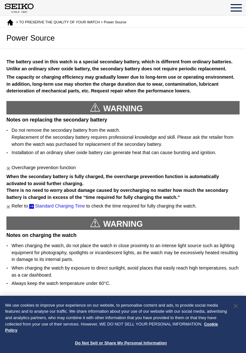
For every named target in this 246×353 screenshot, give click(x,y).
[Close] (236, 308)
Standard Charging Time (60, 205)
